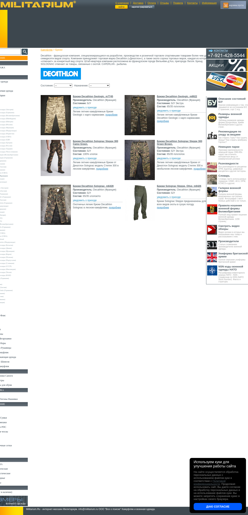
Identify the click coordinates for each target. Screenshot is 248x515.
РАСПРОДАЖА (11, 67)
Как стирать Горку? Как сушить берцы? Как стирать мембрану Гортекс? (233, 136)
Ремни (6, 413)
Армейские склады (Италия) (16, 125)
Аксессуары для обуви (14, 385)
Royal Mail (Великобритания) (16, 224)
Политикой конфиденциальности (209, 482)
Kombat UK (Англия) (13, 191)
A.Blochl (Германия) (12, 161)
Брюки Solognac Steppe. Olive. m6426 (98, 316)
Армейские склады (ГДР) (14, 140)
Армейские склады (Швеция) (16, 122)
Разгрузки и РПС (11, 427)
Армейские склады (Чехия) (15, 272)
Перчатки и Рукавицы (14, 347)
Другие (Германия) (12, 299)
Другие (7, 106)
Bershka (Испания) (12, 164)
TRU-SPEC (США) (12, 233)
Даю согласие (217, 506)
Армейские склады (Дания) (15, 248)
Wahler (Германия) (12, 293)
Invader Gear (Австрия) (13, 188)
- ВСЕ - (7, 103)
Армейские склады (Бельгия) (16, 245)
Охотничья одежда (12, 81)
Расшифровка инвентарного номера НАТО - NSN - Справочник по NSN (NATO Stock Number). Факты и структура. (233, 274)
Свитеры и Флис (11, 315)
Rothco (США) (10, 221)
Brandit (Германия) (12, 170)
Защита (6, 440)
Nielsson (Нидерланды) (13, 206)
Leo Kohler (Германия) (13, 194)
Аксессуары (9, 482)
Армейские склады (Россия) (15, 146)
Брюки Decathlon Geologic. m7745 (96, 96)
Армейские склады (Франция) (16, 128)
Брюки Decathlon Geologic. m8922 (96, 141)
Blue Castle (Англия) (12, 167)
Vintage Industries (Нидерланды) (17, 242)
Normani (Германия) (12, 209)
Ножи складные (11, 478)
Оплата (152, 3)
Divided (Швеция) (11, 179)
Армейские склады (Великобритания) (19, 116)
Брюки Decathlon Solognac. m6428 (96, 271)
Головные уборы (11, 343)
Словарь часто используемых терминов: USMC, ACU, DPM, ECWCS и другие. (233, 179)
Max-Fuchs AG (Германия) (15, 197)
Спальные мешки (12, 422)
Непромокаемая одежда (15, 90)
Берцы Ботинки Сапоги (15, 375)
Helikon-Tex (9, 185)
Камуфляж (50, 49)
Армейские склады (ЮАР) (15, 275)
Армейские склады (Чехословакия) (18, 152)
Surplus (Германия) (12, 230)
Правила (178, 3)
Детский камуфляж (13, 352)
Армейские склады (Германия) (16, 113)
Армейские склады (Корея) (15, 254)
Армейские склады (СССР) (15, 266)
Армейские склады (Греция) (15, 143)
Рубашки (7, 320)
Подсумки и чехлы (12, 431)
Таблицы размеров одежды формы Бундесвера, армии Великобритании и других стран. (233, 120)
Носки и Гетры (10, 380)
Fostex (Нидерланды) (13, 182)
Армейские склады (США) (15, 137)
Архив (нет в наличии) (14, 492)
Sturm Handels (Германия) (14, 227)
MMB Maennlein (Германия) (15, 203)
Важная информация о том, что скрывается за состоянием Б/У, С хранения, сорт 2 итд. (233, 104)
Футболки (8, 324)
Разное (6, 454)
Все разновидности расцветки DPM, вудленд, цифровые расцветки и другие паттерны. (233, 167)
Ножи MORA (10, 464)
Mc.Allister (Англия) (12, 200)
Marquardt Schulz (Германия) (16, 290)
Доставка (138, 3)
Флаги (6, 394)
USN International (11, 239)
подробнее (156, 111)
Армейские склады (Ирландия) (16, 251)
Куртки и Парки (11, 95)
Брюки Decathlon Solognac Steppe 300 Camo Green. (106, 186)
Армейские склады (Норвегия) (16, 134)
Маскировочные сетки (14, 445)
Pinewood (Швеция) (12, 215)
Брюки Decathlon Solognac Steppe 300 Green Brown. (107, 226)
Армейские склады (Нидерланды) (18, 131)
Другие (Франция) (12, 302)
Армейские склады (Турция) (15, 149)
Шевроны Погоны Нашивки (17, 399)
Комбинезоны (10, 334)
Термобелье (9, 329)
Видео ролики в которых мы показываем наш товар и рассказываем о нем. (233, 231)
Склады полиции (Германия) (16, 158)
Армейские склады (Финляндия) (17, 269)
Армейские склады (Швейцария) (17, 119)
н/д (6, 305)
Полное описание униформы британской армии (233, 257)
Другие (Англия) (11, 296)
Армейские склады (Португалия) (17, 260)
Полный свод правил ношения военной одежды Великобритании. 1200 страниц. (233, 213)
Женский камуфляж (13, 366)
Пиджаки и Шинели (13, 361)
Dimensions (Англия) (13, 287)
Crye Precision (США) (13, 173)
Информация (209, 3)
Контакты (192, 3)
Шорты (6, 310)
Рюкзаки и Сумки (12, 417)
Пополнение (10, 57)
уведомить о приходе (88, 107)
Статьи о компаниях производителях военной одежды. (233, 245)
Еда (5, 436)
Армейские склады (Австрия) (16, 110)
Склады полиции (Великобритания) (18, 155)
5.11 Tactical (9, 281)
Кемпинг (7, 408)
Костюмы (8, 86)
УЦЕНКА (8, 72)
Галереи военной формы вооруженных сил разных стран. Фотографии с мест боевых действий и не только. (233, 194)
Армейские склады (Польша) (16, 257)
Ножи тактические (12, 468)
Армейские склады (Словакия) (16, 263)
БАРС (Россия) (10, 284)
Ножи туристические (13, 473)
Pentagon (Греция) (12, 212)
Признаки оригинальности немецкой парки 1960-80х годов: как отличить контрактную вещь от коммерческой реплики (233, 152)
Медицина (8, 450)
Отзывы (164, 3)
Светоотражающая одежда (16, 357)
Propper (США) (10, 218)
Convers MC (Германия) (14, 278)
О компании (122, 3)
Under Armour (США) (13, 236)
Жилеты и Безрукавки (14, 338)
